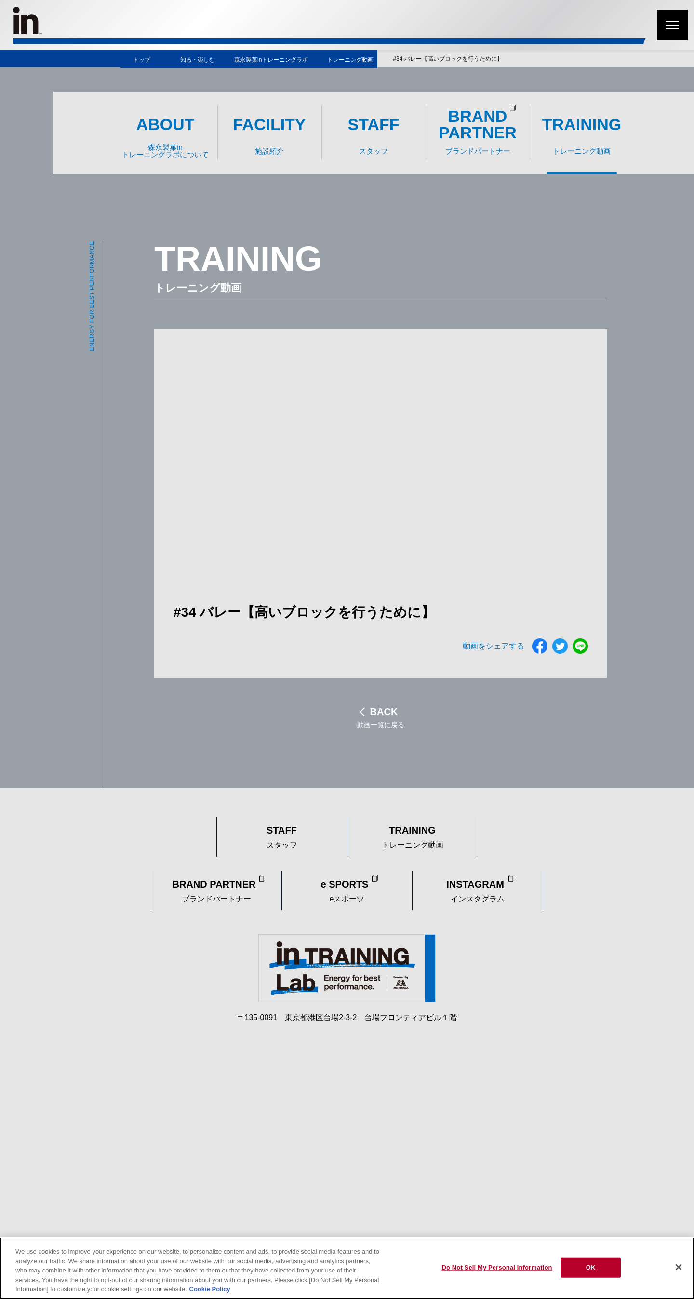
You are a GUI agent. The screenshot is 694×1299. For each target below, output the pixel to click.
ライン (580, 646)
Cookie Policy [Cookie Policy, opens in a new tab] (209, 1289)
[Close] (678, 1267)
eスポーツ (347, 889)
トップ (141, 59)
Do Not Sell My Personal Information (496, 1267)
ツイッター (560, 646)
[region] (347, 1268)
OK (591, 1267)
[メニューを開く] (672, 25)
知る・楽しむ (197, 59)
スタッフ (282, 835)
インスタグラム (478, 889)
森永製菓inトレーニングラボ (271, 59)
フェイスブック (539, 646)
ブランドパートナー (216, 889)
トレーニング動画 (350, 59)
